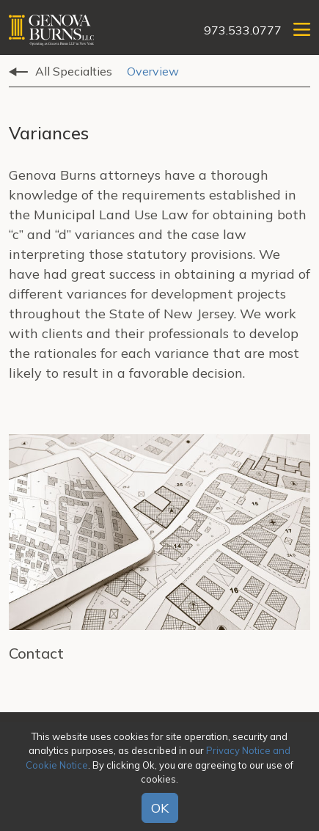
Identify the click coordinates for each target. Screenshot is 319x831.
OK (160, 807)
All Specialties (73, 71)
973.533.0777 (243, 30)
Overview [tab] (153, 71)
